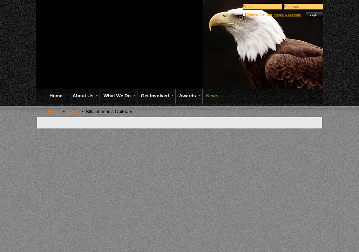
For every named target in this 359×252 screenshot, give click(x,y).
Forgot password (287, 14)
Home (54, 111)
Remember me (259, 14)
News (73, 111)
